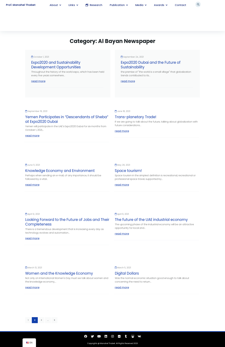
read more (38, 81)
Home (29, 20)
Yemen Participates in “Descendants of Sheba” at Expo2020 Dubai (66, 119)
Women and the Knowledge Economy (59, 273)
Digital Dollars (127, 273)
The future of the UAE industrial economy (151, 219)
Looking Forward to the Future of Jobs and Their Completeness (67, 222)
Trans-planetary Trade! (135, 116)
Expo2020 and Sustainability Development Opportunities (56, 65)
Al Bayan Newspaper (48, 20)
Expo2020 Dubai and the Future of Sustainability (151, 65)
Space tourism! (128, 170)
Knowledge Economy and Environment (60, 170)
